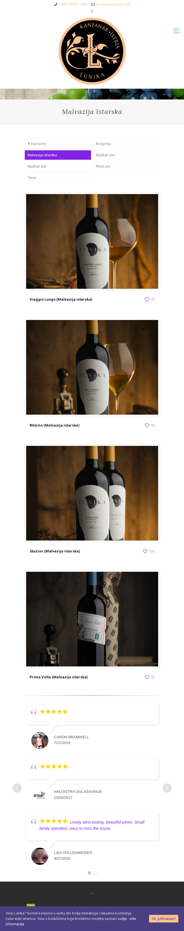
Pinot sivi (103, 166)
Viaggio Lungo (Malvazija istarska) (61, 299)
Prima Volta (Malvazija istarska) (59, 677)
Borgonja (103, 144)
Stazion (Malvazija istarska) (55, 551)
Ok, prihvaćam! (164, 919)
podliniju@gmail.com (113, 4)
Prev (17, 788)
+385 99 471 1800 (73, 4)
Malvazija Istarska (42, 155)
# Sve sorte (37, 144)
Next (167, 788)
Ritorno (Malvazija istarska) (55, 425)
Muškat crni (105, 155)
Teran (32, 178)
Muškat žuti (37, 166)
